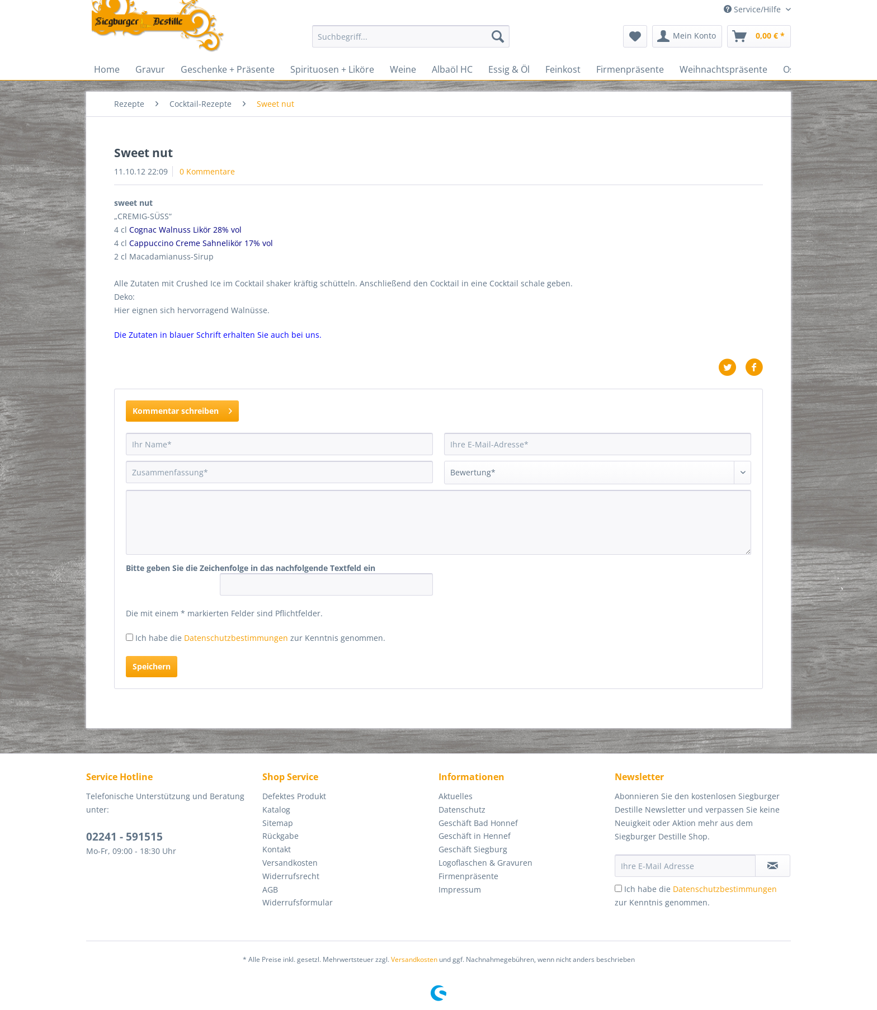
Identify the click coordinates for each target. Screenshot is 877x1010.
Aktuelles (455, 796)
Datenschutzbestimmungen (236, 638)
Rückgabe (280, 835)
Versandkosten (290, 862)
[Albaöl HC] (452, 69)
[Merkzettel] (635, 36)
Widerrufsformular (297, 902)
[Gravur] (150, 69)
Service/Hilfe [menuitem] (753, 9)
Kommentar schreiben (182, 409)
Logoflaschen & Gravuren (485, 862)
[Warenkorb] (759, 36)
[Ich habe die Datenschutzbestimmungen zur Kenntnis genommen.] (129, 637)
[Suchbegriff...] (411, 36)
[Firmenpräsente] (630, 69)
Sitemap (277, 823)
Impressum (459, 889)
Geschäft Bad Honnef (478, 823)
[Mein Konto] (687, 36)
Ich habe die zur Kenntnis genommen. (260, 638)
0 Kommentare (207, 171)
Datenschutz (461, 809)
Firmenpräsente (468, 876)
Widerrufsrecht (290, 876)
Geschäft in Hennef (474, 835)
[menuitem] (411, 41)
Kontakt (276, 849)
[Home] (107, 69)
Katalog (276, 809)
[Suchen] (498, 36)
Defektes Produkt (294, 796)
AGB (270, 889)
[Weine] (403, 69)
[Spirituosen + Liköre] (332, 69)
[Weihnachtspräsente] (723, 69)
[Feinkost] (562, 69)
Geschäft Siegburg (472, 849)
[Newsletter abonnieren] (772, 866)
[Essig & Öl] (508, 69)
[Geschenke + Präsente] (227, 69)
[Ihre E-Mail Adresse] (685, 866)
